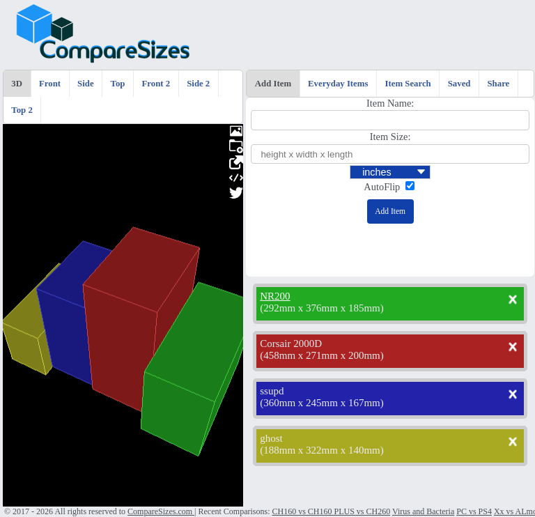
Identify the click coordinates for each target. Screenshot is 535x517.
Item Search (408, 83)
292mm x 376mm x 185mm (321, 308)
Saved (459, 83)
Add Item (273, 83)
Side (85, 83)
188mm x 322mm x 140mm (321, 450)
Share (499, 83)
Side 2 (198, 83)
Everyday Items (338, 83)
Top (118, 83)
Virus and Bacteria (423, 511)
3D (16, 83)
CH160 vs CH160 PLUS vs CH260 (331, 511)
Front (50, 83)
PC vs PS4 (474, 511)
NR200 (275, 296)
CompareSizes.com (160, 511)
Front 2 (156, 83)
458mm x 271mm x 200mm (321, 355)
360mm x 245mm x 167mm (321, 402)
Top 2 (21, 110)
